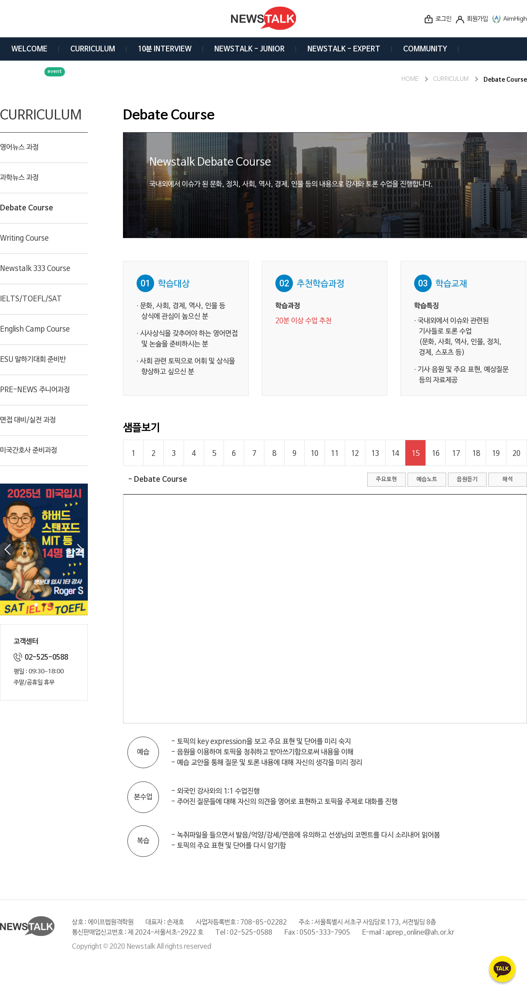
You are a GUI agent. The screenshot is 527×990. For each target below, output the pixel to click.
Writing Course (24, 238)
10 (314, 454)
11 (335, 454)
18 (476, 454)
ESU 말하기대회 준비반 (33, 360)
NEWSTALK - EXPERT (343, 49)
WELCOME (29, 49)
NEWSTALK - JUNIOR (249, 49)
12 (355, 454)
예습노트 (426, 479)
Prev (7, 549)
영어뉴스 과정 (19, 148)
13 (375, 454)
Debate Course (26, 208)
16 (436, 454)
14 (395, 454)
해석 (507, 479)
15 (415, 454)
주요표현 (386, 479)
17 (456, 454)
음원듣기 (467, 479)
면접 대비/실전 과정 (28, 420)
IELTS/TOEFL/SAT (31, 299)
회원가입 (477, 19)
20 (516, 454)
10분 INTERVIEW (164, 49)
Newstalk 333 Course (35, 269)
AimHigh (515, 19)
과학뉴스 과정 (19, 178)
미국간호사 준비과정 (28, 451)
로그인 (443, 19)
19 (496, 454)
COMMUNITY (425, 49)
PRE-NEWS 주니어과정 (35, 390)
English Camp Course (35, 329)
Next (80, 549)
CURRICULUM (92, 49)
